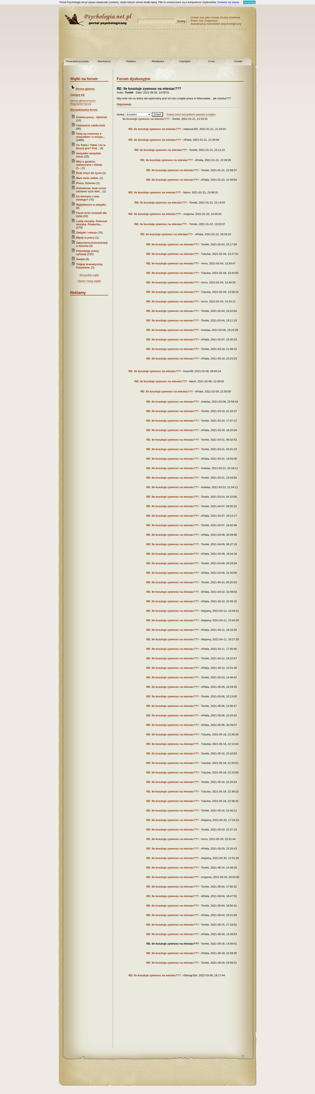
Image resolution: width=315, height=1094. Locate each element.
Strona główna (85, 88)
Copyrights (184, 61)
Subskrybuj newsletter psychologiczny (216, 23)
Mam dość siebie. (87, 178)
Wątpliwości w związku (91, 204)
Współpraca (158, 61)
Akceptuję (249, 2)
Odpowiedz (124, 104)
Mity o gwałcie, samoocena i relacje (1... (89, 164)
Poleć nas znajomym (204, 20)
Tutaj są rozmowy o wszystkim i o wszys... (90, 135)
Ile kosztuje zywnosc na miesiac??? (146, 118)
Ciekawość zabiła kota (90, 125)
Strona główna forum (83, 100)
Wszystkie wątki (89, 275)
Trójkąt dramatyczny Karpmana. (89, 266)
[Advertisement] (17, 67)
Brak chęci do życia (89, 173)
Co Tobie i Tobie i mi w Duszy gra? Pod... (90, 146)
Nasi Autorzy (104, 61)
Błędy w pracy (85, 237)
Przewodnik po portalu (77, 61)
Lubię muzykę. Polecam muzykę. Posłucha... (91, 223)
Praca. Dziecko (86, 183)
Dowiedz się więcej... (229, 2)
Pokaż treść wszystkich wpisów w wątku (191, 114)
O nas (211, 61)
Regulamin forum (80, 103)
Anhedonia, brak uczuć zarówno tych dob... (91, 190)
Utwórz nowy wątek (89, 281)
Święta (80, 259)
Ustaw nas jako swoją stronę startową (215, 17)
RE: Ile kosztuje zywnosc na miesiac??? (155, 129)
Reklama (131, 61)
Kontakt (238, 61)
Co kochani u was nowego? (87, 198)
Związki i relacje (86, 232)
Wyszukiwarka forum (83, 109)
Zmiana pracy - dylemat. (91, 117)
